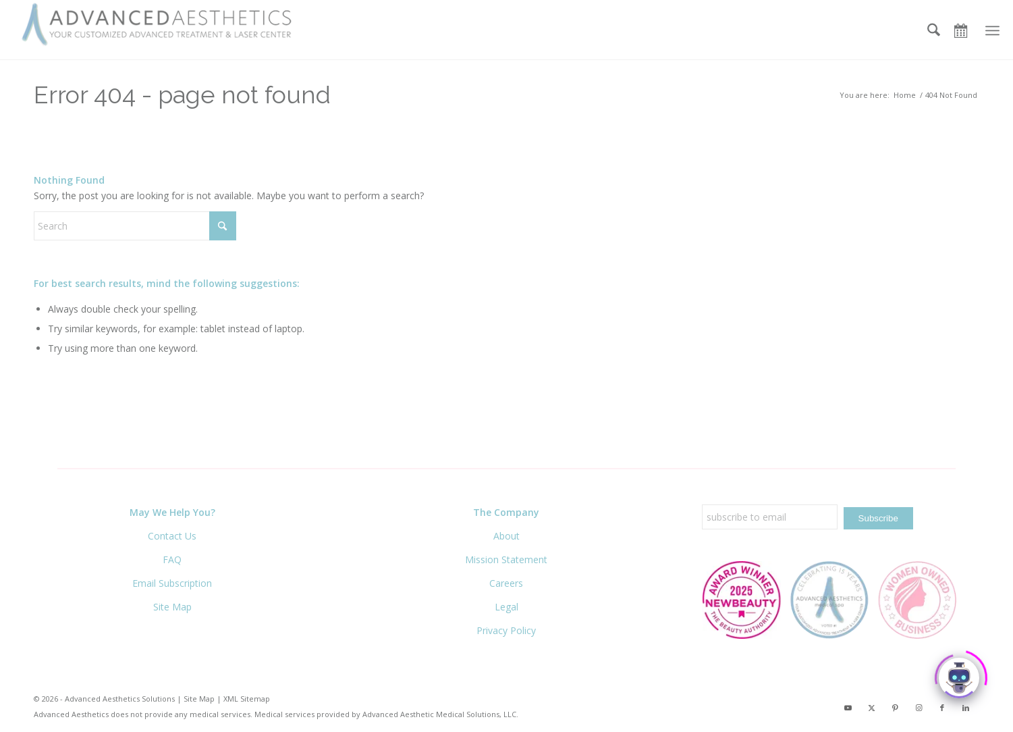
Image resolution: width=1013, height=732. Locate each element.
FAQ (172, 559)
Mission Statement (506, 559)
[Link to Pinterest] (895, 709)
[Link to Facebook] (942, 709)
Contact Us (172, 535)
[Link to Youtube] (848, 709)
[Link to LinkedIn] (966, 709)
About (506, 535)
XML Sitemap (246, 699)
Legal (506, 606)
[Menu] (992, 30)
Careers (506, 583)
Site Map (172, 606)
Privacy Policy (506, 630)
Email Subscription (172, 583)
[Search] (934, 30)
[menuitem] (934, 30)
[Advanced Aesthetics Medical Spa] (162, 25)
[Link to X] (871, 709)
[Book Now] (965, 30)
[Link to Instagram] (918, 709)
